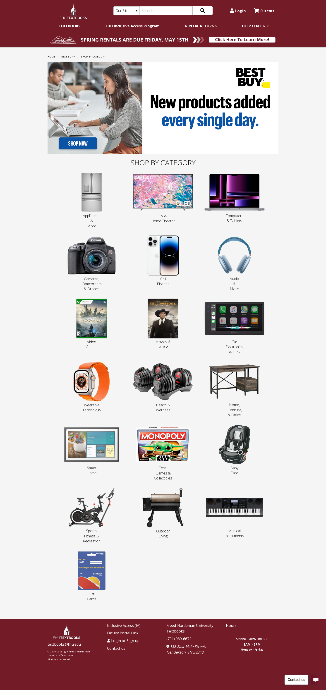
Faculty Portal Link (122, 632)
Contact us (116, 648)
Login (238, 10)
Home (51, 56)
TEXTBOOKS (69, 26)
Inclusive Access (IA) (123, 625)
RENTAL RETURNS (201, 26)
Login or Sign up (123, 640)
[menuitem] (69, 26)
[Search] (166, 10)
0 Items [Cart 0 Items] (264, 10)
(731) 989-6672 (178, 638)
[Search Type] (126, 10)
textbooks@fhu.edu (64, 644)
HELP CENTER (254, 26)
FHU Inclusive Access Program (133, 26)
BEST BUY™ (68, 56)
